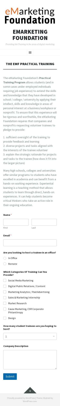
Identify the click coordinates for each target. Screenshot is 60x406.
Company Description (15, 346)
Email (7, 235)
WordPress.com (30, 401)
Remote (12, 263)
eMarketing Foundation (30, 35)
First (5, 227)
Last (34, 227)
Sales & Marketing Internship (24, 297)
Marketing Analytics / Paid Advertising (29, 291)
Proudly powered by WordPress (21, 398)
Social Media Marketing (20, 280)
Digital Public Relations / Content (26, 286)
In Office (12, 258)
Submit (10, 376)
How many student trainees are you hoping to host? (29, 327)
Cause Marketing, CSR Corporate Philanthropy (26, 310)
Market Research (17, 303)
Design (12, 318)
